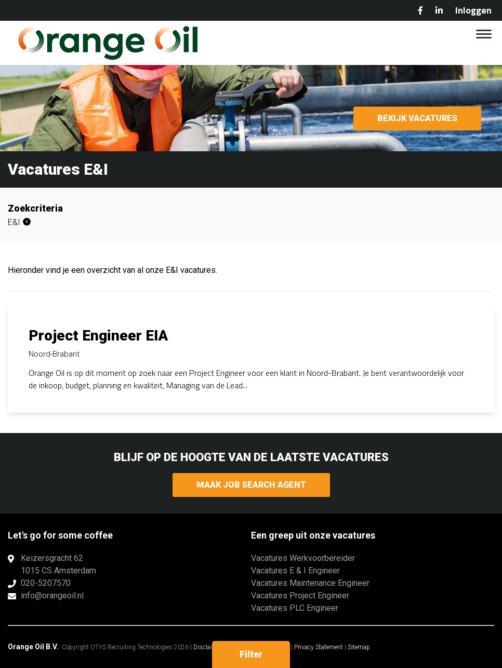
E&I (14, 222)
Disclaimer (207, 647)
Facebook (420, 10)
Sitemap (359, 647)
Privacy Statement (318, 647)
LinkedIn (439, 10)
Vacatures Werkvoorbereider (303, 558)
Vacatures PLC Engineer (294, 608)
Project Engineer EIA (98, 335)
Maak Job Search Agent (251, 485)
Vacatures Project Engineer (300, 595)
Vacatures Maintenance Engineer (310, 583)
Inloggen (473, 10)
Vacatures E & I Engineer (295, 570)
